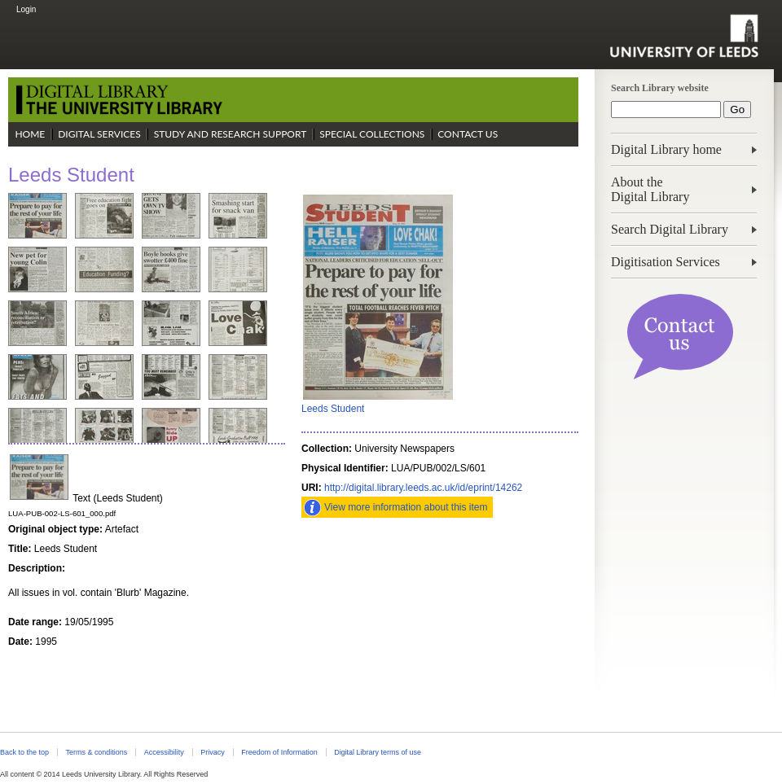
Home (30, 134)
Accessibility (164, 752)
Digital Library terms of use (377, 752)
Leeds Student (332, 408)
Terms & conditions (96, 752)
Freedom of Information (279, 752)
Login (26, 9)
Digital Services (99, 134)
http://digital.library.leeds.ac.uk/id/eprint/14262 (423, 487)
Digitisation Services (665, 262)
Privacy (212, 752)
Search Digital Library (669, 229)
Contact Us (467, 134)
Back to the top (24, 752)
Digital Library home (666, 149)
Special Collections (371, 134)
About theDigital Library (650, 189)
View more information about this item (406, 507)
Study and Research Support (230, 134)
